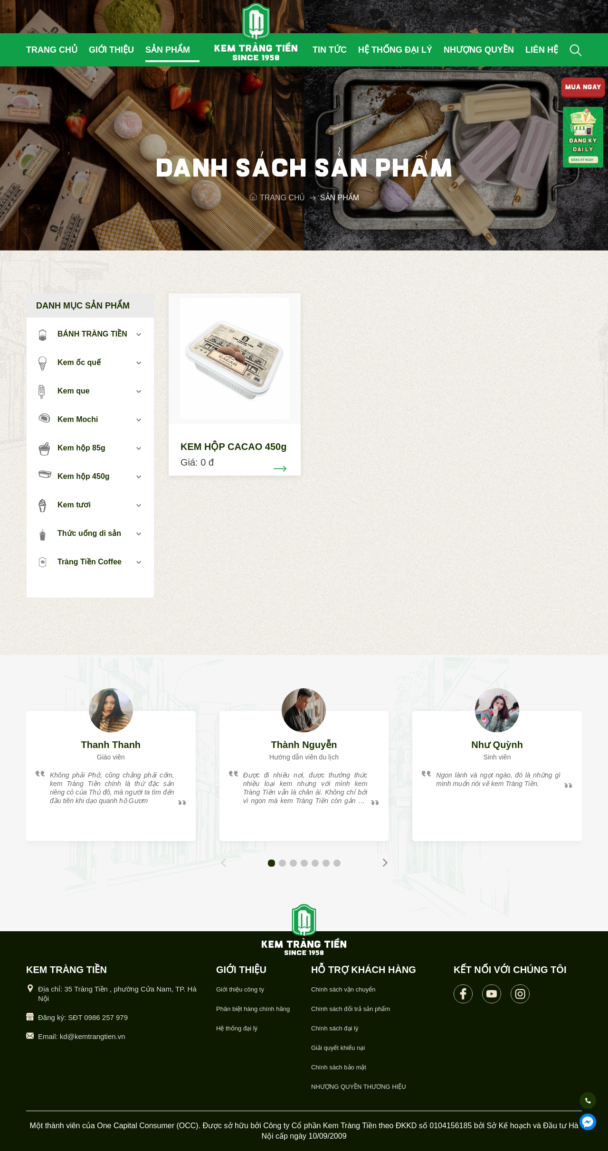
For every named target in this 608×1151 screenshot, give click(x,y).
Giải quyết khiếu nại (338, 1047)
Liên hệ (541, 50)
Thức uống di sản (79, 534)
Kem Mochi (68, 418)
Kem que (64, 391)
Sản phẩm (167, 50)
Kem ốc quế (69, 363)
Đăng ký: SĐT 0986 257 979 (83, 1017)
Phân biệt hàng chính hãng (253, 1008)
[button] (271, 863)
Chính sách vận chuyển (343, 989)
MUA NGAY (582, 88)
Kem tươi (64, 505)
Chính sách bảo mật (338, 1067)
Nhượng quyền (479, 50)
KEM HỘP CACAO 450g (233, 446)
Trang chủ (51, 50)
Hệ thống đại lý (395, 50)
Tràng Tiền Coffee (80, 562)
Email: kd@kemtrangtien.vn (81, 1036)
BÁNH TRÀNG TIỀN (82, 334)
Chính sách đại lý (335, 1028)
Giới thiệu (111, 50)
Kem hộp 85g (71, 448)
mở (138, 334)
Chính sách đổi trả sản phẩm (350, 1008)
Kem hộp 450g (74, 475)
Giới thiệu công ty (240, 989)
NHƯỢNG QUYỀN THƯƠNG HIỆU (358, 1086)
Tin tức (330, 50)
